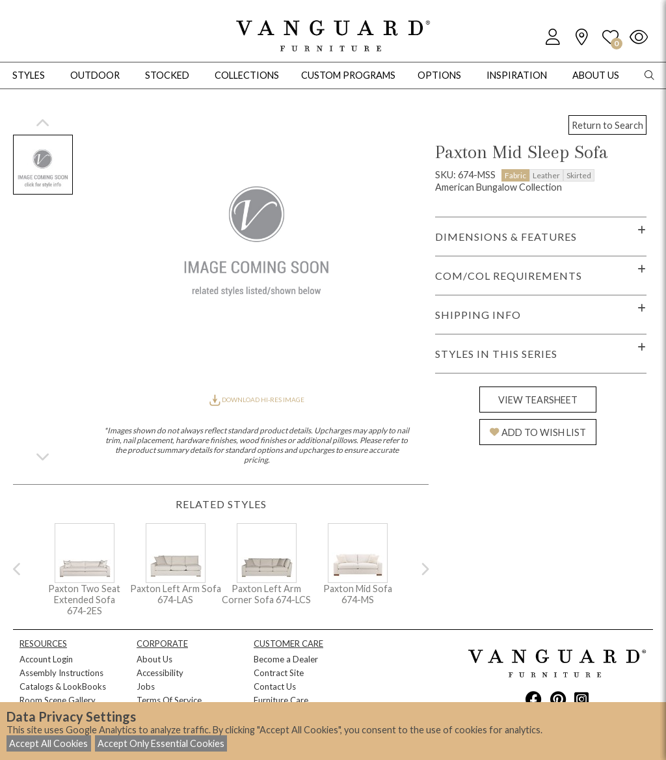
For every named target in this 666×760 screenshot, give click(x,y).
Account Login (46, 659)
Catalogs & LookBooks (63, 686)
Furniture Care (281, 700)
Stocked (167, 75)
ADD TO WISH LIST (538, 432)
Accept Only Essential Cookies (161, 743)
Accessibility (160, 673)
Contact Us (275, 686)
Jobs (146, 686)
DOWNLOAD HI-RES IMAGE (256, 399)
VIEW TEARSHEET (538, 399)
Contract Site (279, 673)
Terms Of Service (169, 700)
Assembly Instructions (61, 673)
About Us (154, 659)
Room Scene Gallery (58, 700)
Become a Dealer (286, 659)
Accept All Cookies (48, 743)
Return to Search (607, 125)
